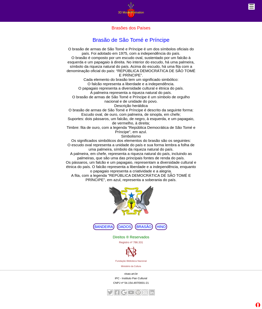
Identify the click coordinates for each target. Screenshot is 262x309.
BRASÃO (143, 227)
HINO (161, 227)
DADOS (124, 227)
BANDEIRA (103, 227)
